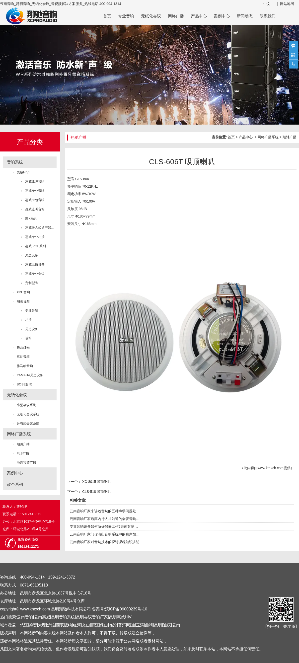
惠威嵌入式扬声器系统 (41, 227)
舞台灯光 (23, 347)
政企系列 (15, 484)
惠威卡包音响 (35, 200)
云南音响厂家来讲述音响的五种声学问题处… (105, 511)
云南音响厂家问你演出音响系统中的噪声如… (105, 534)
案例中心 (222, 16)
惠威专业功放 (35, 237)
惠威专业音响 (35, 191)
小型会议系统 (26, 405)
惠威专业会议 (35, 274)
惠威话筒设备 (35, 264)
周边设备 (31, 255)
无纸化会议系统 (28, 414)
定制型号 (31, 283)
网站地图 (287, 4)
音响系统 (15, 162)
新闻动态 (245, 16)
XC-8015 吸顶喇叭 (96, 482)
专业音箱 (31, 310)
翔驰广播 (23, 444)
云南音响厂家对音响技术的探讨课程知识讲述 (105, 542)
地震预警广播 (26, 462)
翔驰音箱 (23, 301)
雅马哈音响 (25, 366)
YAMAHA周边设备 (30, 375)
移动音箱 (23, 357)
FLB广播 (23, 453)
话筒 (28, 338)
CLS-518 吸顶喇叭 (96, 492)
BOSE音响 (24, 384)
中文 (266, 4)
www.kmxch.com (271, 468)
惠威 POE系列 (35, 246)
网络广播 (176, 16)
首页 (107, 16)
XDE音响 (23, 292)
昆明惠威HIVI (121, 617)
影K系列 (31, 218)
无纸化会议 (151, 16)
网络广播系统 (19, 434)
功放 (28, 320)
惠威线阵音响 (35, 181)
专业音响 (126, 16)
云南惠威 (42, 617)
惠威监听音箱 (35, 209)
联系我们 (268, 16)
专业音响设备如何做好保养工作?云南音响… (104, 526)
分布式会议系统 (28, 423)
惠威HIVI (23, 172)
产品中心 (199, 16)
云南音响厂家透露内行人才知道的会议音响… (105, 519)
